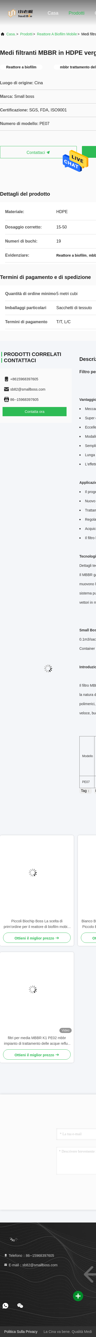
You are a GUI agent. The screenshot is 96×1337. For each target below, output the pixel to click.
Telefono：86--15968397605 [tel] (29, 1256)
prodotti (26, 34)
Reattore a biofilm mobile (57, 34)
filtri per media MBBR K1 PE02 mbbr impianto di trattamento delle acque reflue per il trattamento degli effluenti (37, 1041)
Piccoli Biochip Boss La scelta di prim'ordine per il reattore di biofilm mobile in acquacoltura (37, 924)
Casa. (11, 34)
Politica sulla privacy (20, 1332)
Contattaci (38, 152)
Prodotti (76, 13)
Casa (53, 13)
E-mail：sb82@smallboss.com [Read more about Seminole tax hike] (31, 1265)
